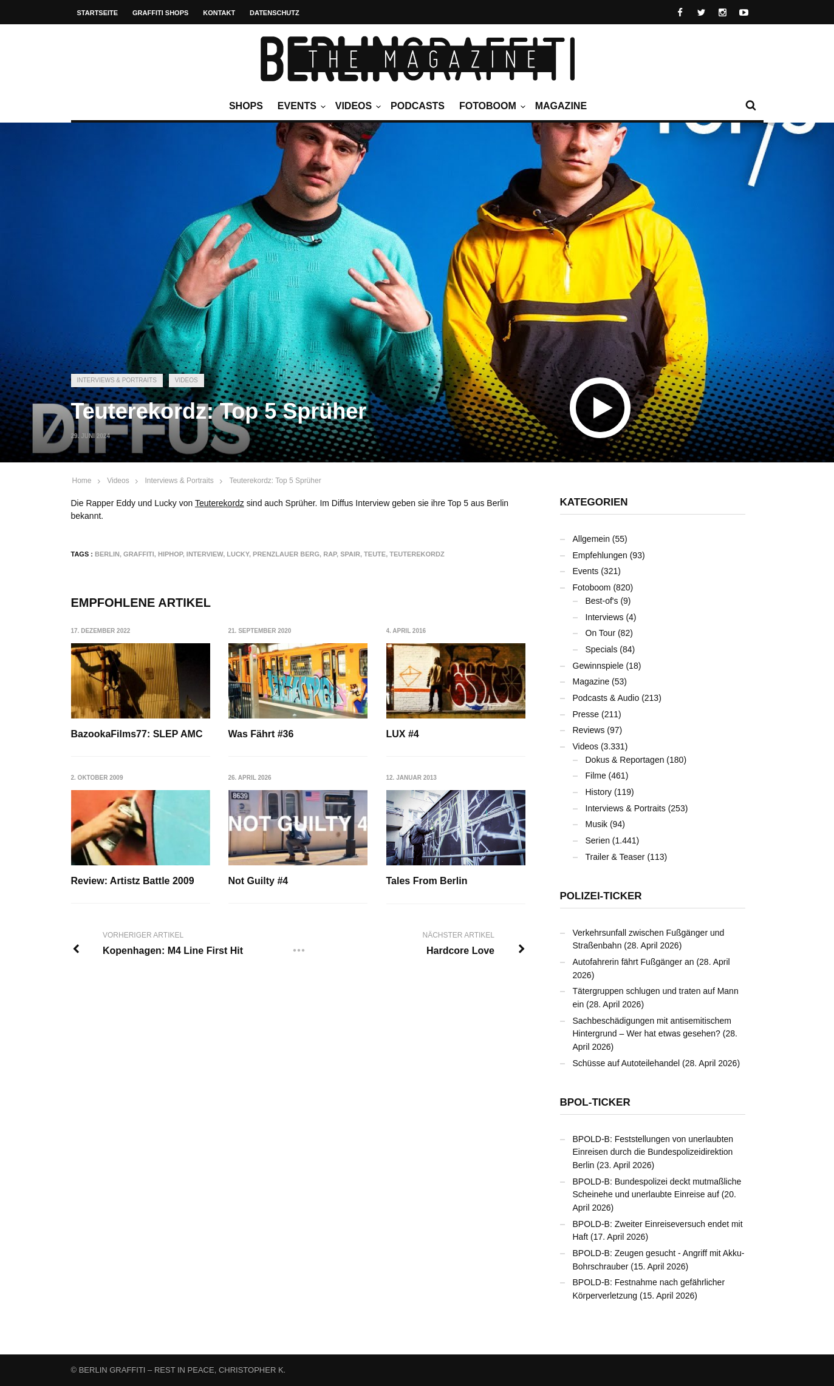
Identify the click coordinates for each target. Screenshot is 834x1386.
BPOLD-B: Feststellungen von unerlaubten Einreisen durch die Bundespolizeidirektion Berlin (653, 1152)
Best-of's (602, 601)
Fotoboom (490, 106)
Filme (596, 775)
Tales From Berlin (427, 881)
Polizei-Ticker (601, 896)
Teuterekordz (219, 503)
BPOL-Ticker (595, 1102)
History (599, 792)
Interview (204, 554)
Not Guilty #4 (258, 881)
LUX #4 (402, 734)
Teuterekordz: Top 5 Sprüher (275, 480)
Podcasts (418, 106)
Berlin (107, 554)
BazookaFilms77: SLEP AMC (137, 734)
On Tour (601, 633)
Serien (598, 840)
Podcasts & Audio (606, 698)
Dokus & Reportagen (625, 760)
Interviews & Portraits (117, 380)
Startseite (97, 12)
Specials (602, 649)
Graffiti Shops (160, 12)
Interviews (605, 617)
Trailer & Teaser (615, 857)
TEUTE (375, 554)
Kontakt (219, 12)
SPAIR (350, 554)
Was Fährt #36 (261, 734)
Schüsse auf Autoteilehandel (626, 1063)
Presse (586, 714)
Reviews (589, 730)
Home (82, 480)
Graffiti (138, 554)
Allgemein (591, 539)
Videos (356, 106)
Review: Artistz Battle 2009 (132, 881)
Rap (330, 554)
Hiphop (170, 554)
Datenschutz (274, 12)
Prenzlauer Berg (286, 554)
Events (300, 106)
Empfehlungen (600, 555)
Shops (246, 106)
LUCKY (238, 554)
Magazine (561, 106)
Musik (597, 824)
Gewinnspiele (598, 666)
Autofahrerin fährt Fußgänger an (633, 962)
